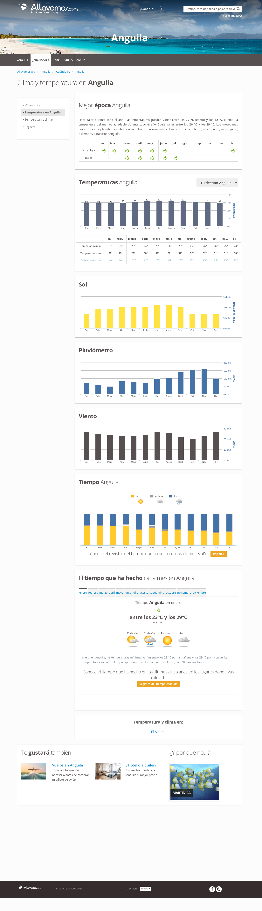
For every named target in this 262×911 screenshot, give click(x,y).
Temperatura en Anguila (43, 112)
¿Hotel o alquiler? (141, 766)
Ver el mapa (232, 15)
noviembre (184, 594)
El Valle (157, 732)
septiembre (156, 594)
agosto (144, 594)
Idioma (145, 889)
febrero (93, 594)
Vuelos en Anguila (67, 766)
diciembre (199, 594)
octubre (171, 594)
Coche (80, 60)
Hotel (57, 60)
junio (128, 594)
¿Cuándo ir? (40, 60)
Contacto (132, 889)
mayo (119, 594)
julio (135, 594)
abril (112, 594)
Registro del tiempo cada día (158, 685)
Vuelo (69, 60)
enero (83, 594)
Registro (218, 555)
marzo (103, 594)
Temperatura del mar (39, 119)
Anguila (23, 60)
